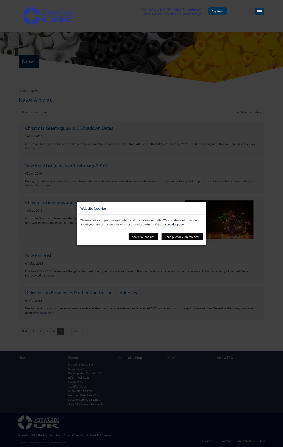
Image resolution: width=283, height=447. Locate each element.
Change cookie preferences (182, 237)
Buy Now (217, 11)
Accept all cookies (143, 237)
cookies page (175, 224)
